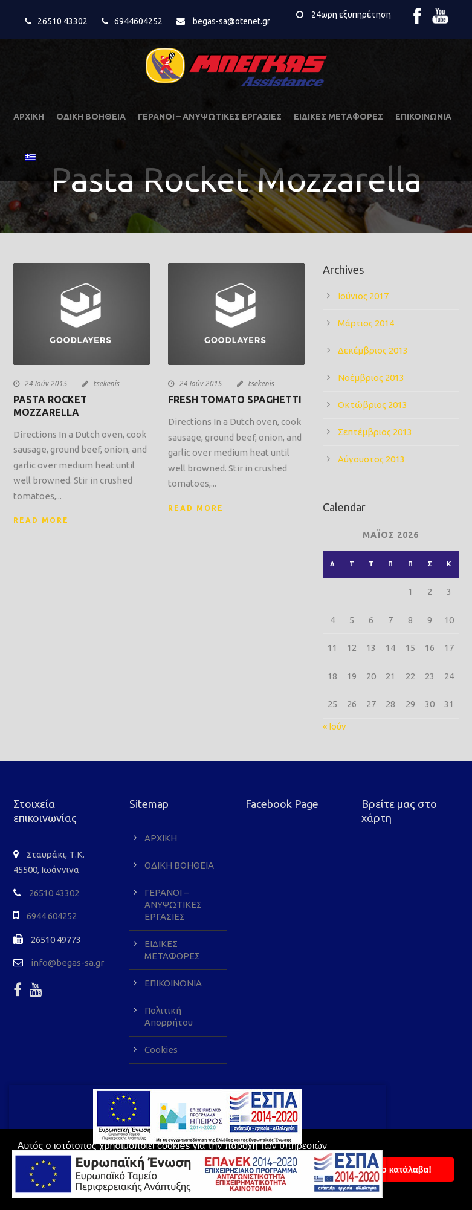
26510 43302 (62, 21)
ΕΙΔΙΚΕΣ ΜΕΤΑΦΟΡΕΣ (338, 116)
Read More (41, 520)
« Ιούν (334, 726)
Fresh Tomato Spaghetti (235, 399)
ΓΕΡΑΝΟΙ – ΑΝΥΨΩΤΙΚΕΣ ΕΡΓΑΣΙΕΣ (210, 116)
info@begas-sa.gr (67, 962)
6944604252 (138, 21)
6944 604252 (52, 916)
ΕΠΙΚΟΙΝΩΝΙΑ (423, 116)
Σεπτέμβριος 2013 (375, 432)
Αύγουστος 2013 (371, 459)
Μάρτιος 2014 (366, 323)
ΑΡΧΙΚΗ (28, 116)
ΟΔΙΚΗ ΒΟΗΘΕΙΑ (91, 116)
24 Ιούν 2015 (45, 383)
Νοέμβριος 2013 (371, 377)
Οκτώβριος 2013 (372, 405)
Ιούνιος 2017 (363, 296)
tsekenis (106, 383)
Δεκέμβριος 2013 (373, 350)
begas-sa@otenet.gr (231, 21)
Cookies (161, 1049)
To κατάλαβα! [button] (404, 1169)
